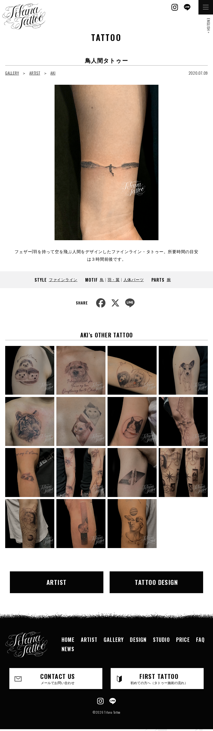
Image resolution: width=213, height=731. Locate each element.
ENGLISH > (208, 25)
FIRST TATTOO (159, 678)
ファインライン (63, 279)
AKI (52, 73)
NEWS (68, 649)
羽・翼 (114, 279)
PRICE (183, 639)
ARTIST (34, 73)
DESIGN (138, 639)
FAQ (200, 639)
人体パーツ (133, 279)
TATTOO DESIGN (156, 582)
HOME (68, 639)
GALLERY (12, 73)
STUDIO (161, 639)
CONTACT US (57, 678)
